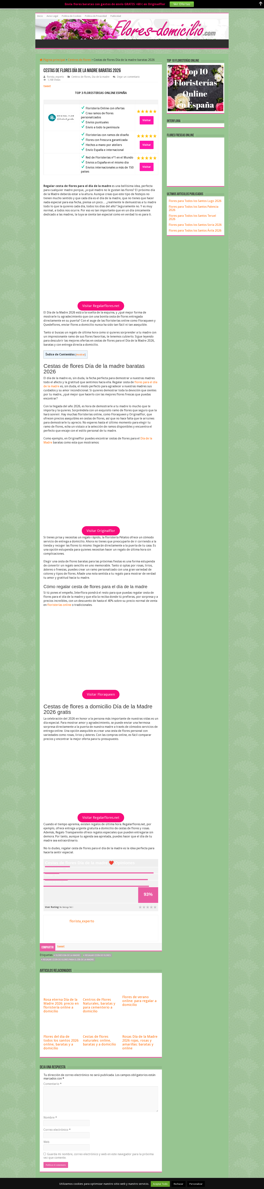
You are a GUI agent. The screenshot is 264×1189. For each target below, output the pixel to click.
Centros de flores (79, 60)
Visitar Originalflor (101, 531)
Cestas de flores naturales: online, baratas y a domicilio (99, 1040)
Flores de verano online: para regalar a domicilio (139, 1001)
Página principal (52, 60)
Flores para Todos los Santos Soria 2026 (195, 225)
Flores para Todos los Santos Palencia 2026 (193, 208)
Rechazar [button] (178, 1184)
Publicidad (115, 16)
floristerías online (59, 605)
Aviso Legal (52, 16)
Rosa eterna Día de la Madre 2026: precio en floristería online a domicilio (61, 1005)
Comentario (52, 1084)
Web (46, 1142)
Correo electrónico (57, 1129)
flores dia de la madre (68, 955)
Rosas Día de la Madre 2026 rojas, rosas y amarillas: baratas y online (139, 1042)
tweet (47, 86)
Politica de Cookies (71, 16)
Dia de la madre (100, 76)
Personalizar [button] (196, 1184)
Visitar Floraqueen (101, 694)
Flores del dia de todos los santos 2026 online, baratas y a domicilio (60, 1042)
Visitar (146, 120)
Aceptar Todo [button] (160, 1184)
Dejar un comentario (128, 76)
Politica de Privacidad (96, 16)
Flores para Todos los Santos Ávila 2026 (195, 230)
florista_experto (55, 76)
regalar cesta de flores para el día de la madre (68, 959)
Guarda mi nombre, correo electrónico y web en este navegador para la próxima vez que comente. (98, 1155)
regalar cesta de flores (98, 955)
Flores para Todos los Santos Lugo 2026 (195, 201)
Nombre (50, 1117)
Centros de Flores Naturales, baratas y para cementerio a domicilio (99, 1005)
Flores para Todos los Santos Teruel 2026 (192, 217)
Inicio (40, 16)
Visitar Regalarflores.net (100, 306)
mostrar (80, 354)
